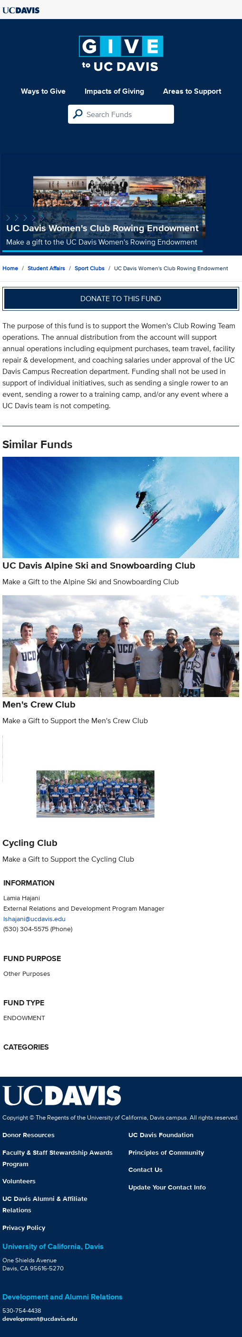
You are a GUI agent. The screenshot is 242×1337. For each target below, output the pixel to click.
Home (10, 268)
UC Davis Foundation (161, 1135)
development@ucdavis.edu (39, 1318)
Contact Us (145, 1169)
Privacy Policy (23, 1227)
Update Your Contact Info (167, 1187)
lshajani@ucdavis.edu (34, 919)
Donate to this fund (120, 298)
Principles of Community (166, 1152)
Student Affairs (46, 268)
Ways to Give (43, 91)
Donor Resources (28, 1135)
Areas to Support (192, 91)
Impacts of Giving (114, 91)
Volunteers (19, 1181)
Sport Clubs (90, 268)
